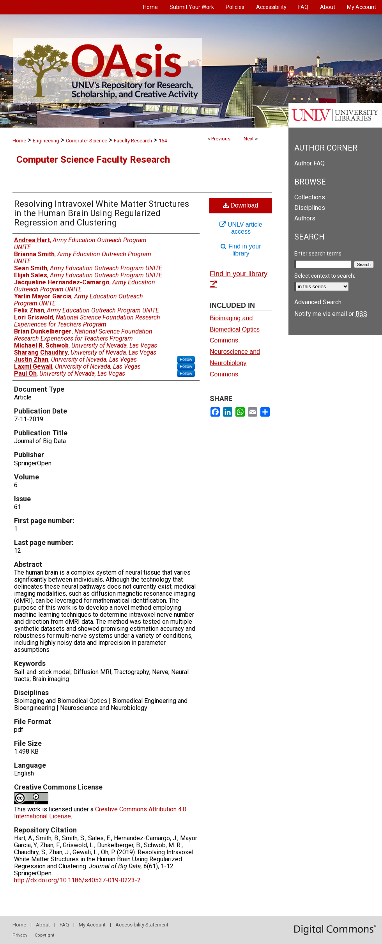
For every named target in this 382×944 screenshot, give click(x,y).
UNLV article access (240, 228)
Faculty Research (133, 141)
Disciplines (309, 207)
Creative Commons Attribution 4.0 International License (100, 813)
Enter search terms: (318, 253)
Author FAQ (309, 163)
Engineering (46, 141)
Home (19, 141)
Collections (309, 197)
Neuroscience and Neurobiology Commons (235, 363)
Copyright (44, 935)
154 (163, 141)
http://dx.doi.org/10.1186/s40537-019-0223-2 (77, 880)
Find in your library (241, 250)
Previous (220, 139)
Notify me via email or (330, 314)
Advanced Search (317, 302)
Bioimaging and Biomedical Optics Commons (235, 329)
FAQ (64, 925)
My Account (92, 925)
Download (240, 205)
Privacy (19, 935)
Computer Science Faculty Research (93, 159)
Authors (304, 218)
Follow (186, 359)
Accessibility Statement (141, 925)
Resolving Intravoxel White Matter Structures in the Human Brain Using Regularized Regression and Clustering (101, 213)
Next (249, 139)
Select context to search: (324, 276)
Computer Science (86, 141)
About (43, 925)
